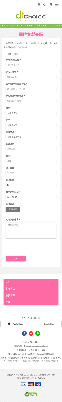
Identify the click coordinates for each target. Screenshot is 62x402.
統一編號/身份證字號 (16, 84)
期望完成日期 (12, 192)
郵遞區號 (10, 144)
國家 (8, 108)
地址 (8, 156)
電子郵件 (10, 168)
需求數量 (10, 180)
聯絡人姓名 (11, 72)
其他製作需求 (12, 219)
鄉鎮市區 (10, 132)
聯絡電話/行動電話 (14, 96)
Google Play (47, 324)
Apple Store (15, 323)
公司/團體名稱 (12, 59)
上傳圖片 (10, 204)
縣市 (8, 120)
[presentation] (26, 246)
